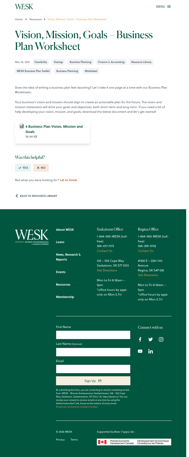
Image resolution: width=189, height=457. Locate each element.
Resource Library (141, 62)
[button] (160, 6)
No (41, 168)
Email (60, 360)
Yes (23, 168)
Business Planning (80, 62)
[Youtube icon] (140, 352)
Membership (65, 297)
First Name (63, 326)
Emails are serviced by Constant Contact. (77, 406)
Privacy (60, 439)
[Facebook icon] (140, 340)
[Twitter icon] (150, 340)
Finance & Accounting (111, 62)
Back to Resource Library (38, 196)
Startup (58, 62)
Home (18, 19)
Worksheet (91, 71)
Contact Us (104, 251)
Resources (36, 19)
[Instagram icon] (161, 340)
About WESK (65, 229)
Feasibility (41, 62)
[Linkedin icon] (150, 352)
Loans (60, 242)
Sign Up (90, 381)
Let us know (68, 180)
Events (61, 272)
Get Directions (107, 270)
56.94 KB (52, 131)
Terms (74, 439)
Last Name (63, 344)
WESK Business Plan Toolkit (33, 71)
